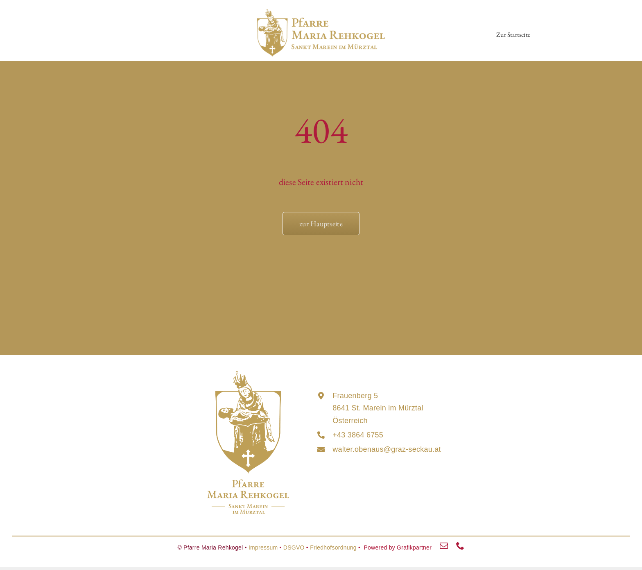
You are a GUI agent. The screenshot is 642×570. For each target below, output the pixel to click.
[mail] (444, 546)
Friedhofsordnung (333, 547)
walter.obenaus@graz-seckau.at (386, 449)
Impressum (263, 547)
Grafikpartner (414, 547)
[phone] (460, 546)
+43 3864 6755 (357, 435)
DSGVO (294, 547)
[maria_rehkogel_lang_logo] (321, 13)
